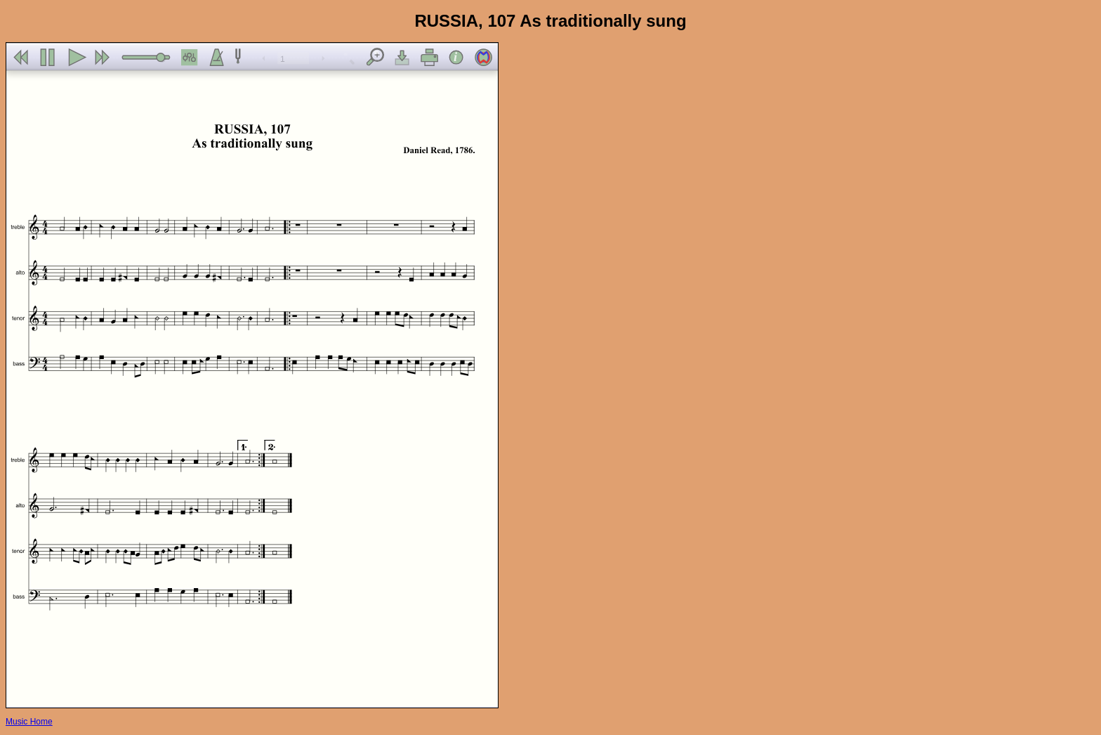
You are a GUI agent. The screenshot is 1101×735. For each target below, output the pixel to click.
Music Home (29, 722)
